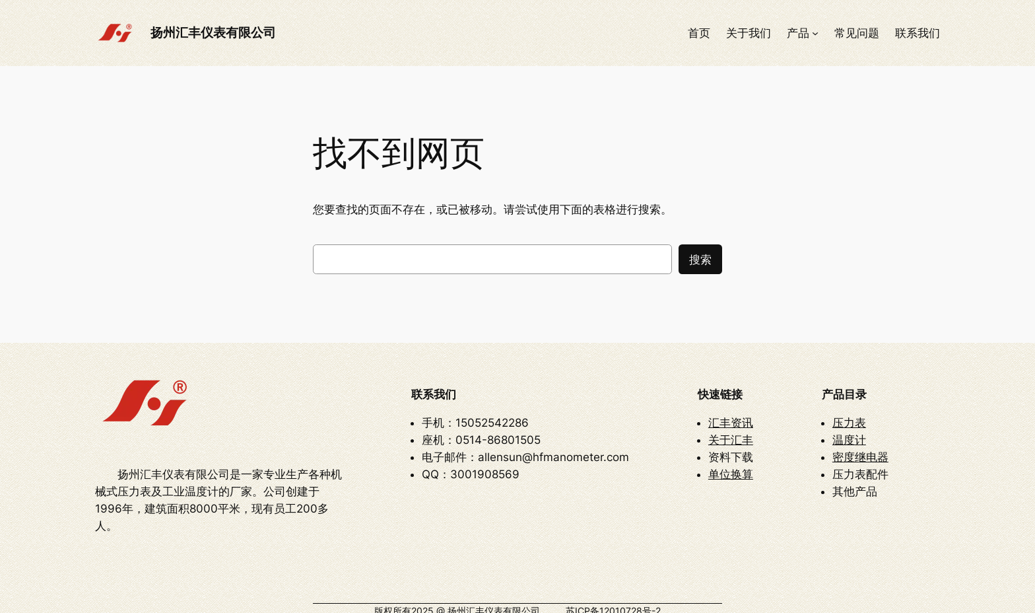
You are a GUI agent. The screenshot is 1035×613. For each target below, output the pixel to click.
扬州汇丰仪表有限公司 (213, 32)
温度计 (849, 432)
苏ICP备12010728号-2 (613, 594)
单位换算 (730, 466)
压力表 (849, 414)
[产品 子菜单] (815, 33)
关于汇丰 (730, 432)
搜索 (700, 259)
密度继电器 (860, 449)
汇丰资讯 (730, 414)
